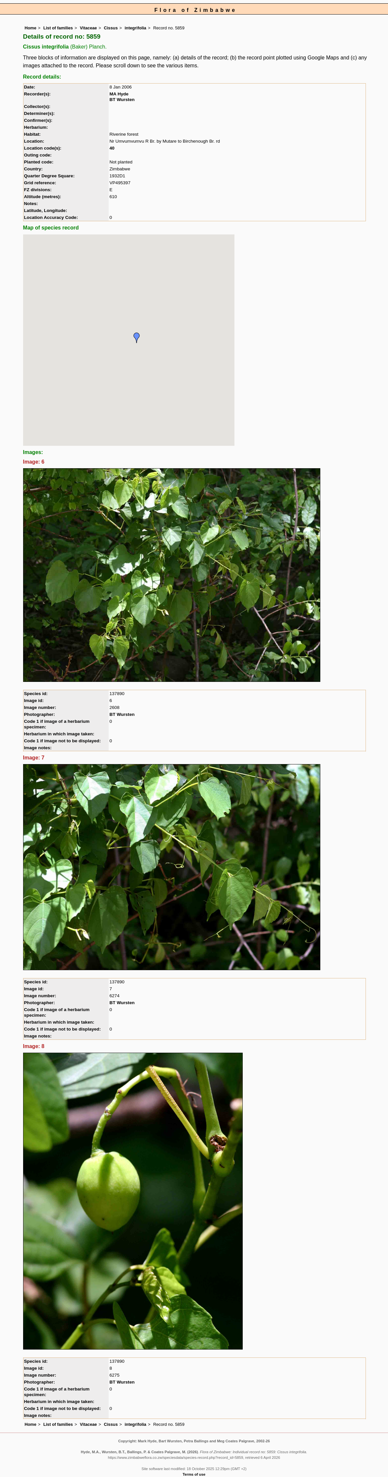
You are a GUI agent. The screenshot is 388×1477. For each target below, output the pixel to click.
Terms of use (194, 1474)
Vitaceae (88, 27)
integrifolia (135, 27)
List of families (58, 27)
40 (111, 148)
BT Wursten (121, 99)
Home (31, 27)
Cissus (111, 27)
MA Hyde (118, 93)
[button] (136, 338)
